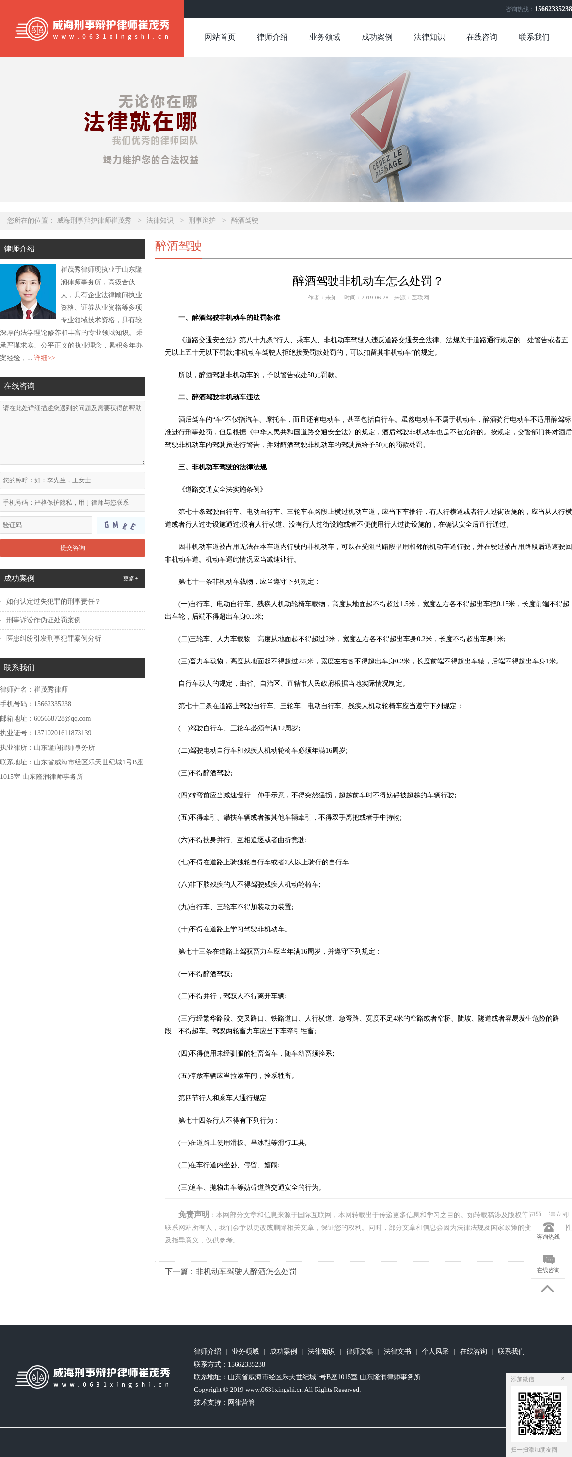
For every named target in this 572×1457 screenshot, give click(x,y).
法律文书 (397, 1351)
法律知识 (429, 37)
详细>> (44, 358)
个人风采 (435, 1351)
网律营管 (241, 1402)
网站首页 (220, 37)
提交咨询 (72, 547)
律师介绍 (272, 37)
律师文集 (359, 1351)
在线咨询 (481, 37)
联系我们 (534, 37)
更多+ (130, 578)
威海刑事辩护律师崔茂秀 (94, 220)
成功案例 (377, 37)
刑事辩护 (202, 220)
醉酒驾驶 (244, 220)
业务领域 (324, 37)
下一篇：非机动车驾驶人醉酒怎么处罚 (231, 1271)
